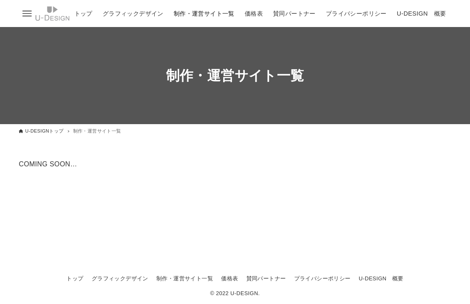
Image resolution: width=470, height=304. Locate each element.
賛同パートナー (266, 278)
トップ (74, 278)
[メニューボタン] (27, 13)
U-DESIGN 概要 (381, 278)
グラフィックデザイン (120, 278)
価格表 (229, 278)
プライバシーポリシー (322, 278)
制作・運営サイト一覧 (184, 278)
